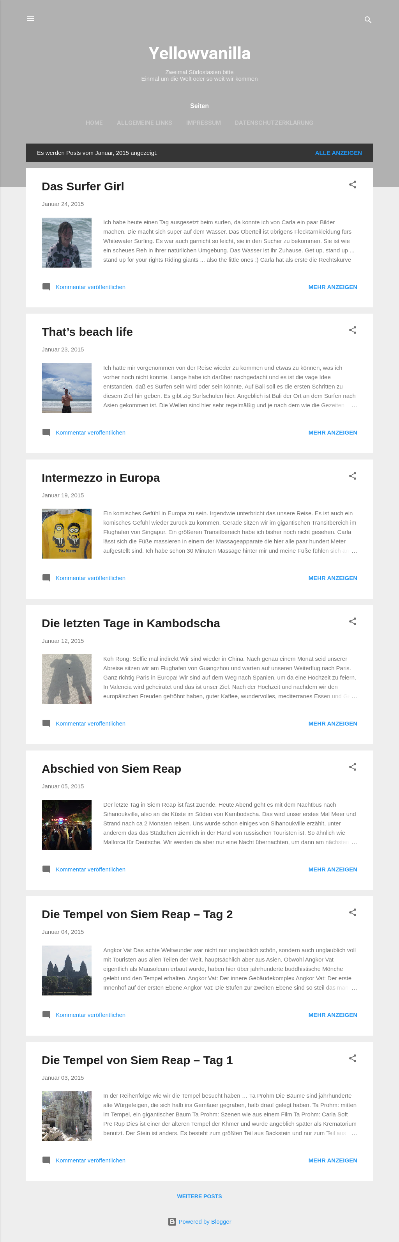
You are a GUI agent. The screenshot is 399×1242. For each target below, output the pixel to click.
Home (94, 122)
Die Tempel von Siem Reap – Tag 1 (137, 1060)
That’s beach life (87, 331)
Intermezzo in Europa (101, 477)
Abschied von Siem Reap (111, 768)
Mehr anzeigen (333, 287)
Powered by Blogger (199, 1221)
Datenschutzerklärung (274, 122)
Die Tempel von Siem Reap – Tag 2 (137, 914)
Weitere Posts (199, 1196)
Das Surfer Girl (83, 186)
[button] (352, 186)
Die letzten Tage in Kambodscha (131, 623)
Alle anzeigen (338, 152)
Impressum (203, 122)
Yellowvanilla (199, 53)
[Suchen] (368, 21)
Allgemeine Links (144, 122)
